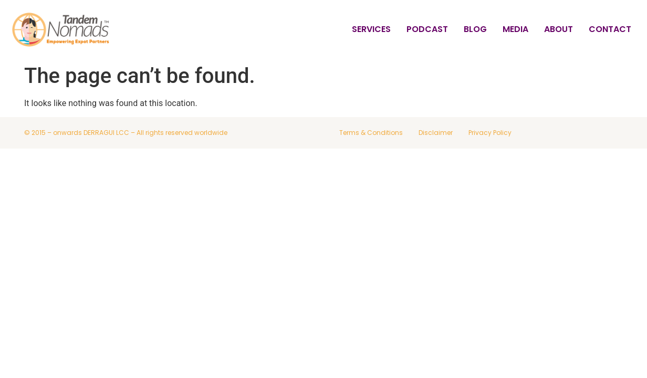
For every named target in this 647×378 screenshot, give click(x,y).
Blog (475, 29)
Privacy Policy (490, 132)
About (558, 29)
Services (371, 29)
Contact (610, 29)
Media (515, 29)
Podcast (427, 29)
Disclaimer (436, 132)
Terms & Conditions (371, 132)
